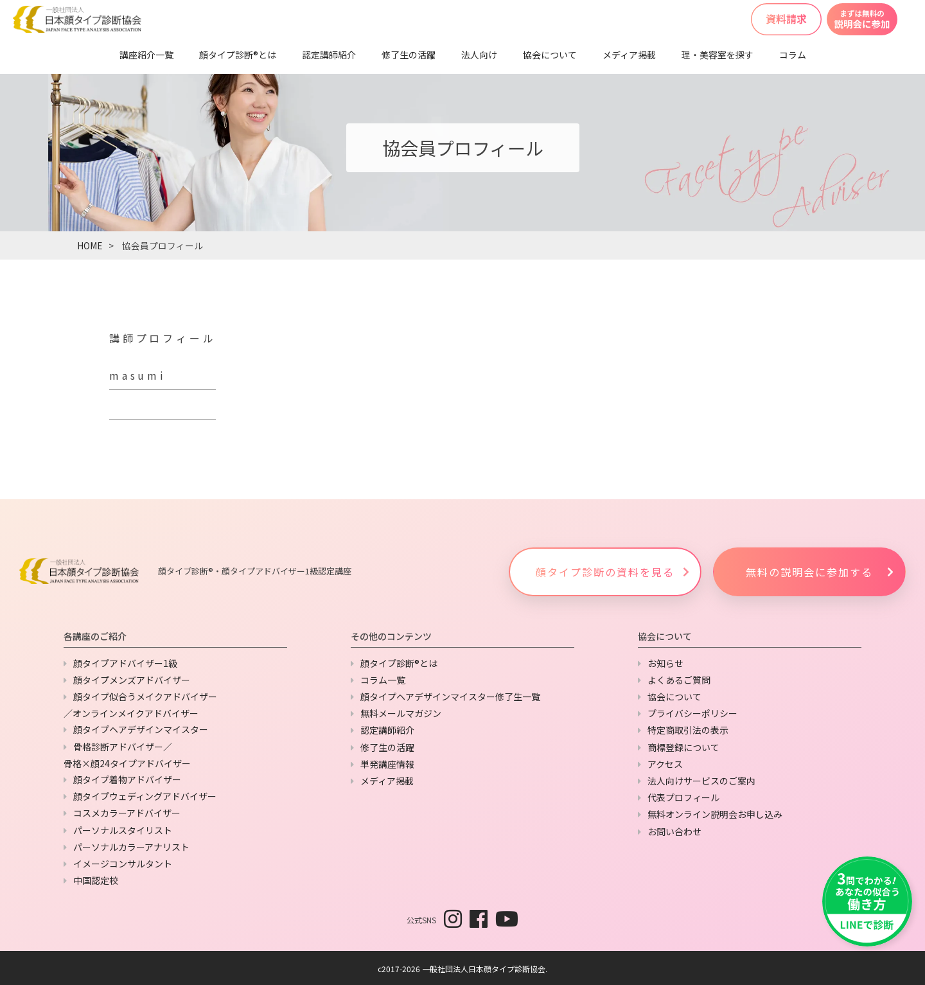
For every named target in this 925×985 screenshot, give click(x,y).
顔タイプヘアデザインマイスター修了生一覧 (450, 696)
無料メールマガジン (400, 713)
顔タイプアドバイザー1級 (125, 663)
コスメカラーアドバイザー (127, 812)
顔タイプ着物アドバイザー (127, 779)
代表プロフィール (683, 797)
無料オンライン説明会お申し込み (715, 814)
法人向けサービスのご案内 (701, 780)
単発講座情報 (387, 764)
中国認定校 (95, 880)
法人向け (479, 54)
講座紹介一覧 (146, 54)
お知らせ (665, 663)
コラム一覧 (382, 679)
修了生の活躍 (409, 54)
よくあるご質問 (679, 679)
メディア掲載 (629, 54)
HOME (89, 245)
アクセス (665, 764)
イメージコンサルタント (122, 863)
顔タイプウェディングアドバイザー (144, 796)
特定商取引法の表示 (688, 729)
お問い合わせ (674, 831)
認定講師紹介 (329, 54)
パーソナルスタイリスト (122, 830)
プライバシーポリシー (692, 713)
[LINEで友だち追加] (867, 901)
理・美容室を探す (717, 54)
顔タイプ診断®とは (237, 54)
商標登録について (683, 747)
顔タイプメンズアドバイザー (131, 679)
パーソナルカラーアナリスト (131, 846)
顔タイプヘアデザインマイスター (140, 729)
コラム (792, 54)
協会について (550, 54)
